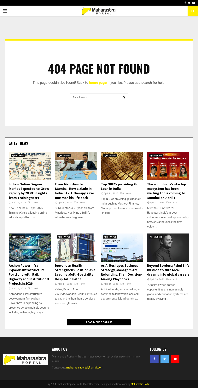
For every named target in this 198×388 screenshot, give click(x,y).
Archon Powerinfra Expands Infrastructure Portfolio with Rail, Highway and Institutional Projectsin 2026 (29, 275)
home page (98, 83)
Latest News (18, 143)
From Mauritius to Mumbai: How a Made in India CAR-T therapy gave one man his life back (74, 191)
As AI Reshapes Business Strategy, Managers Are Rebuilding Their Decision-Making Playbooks (121, 272)
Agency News (18, 156)
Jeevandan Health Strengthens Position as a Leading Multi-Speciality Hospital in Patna (75, 272)
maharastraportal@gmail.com (84, 367)
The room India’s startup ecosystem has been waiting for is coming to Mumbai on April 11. (166, 191)
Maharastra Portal (140, 384)
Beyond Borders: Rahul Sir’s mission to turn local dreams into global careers (168, 270)
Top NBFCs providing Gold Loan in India (121, 187)
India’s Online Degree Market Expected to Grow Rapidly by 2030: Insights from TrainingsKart (29, 191)
